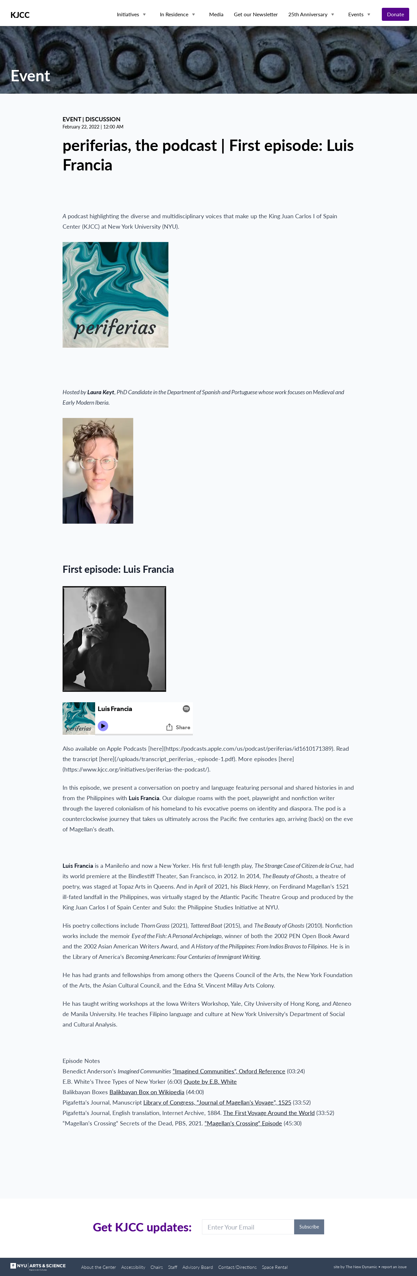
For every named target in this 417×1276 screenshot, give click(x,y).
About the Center (98, 1267)
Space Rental (275, 1267)
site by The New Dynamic (356, 1266)
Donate (395, 14)
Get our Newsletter (256, 14)
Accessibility (133, 1267)
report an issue (394, 1266)
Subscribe (309, 1226)
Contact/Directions (237, 1267)
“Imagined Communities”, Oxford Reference (229, 1071)
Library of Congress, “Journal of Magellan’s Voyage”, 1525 (217, 1102)
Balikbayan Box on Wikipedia (146, 1091)
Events (356, 14)
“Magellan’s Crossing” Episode (243, 1123)
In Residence (174, 14)
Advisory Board (197, 1267)
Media (216, 14)
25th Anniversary (307, 14)
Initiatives (128, 14)
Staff (172, 1267)
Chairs (157, 1267)
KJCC (20, 15)
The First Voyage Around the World (269, 1112)
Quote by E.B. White (210, 1081)
